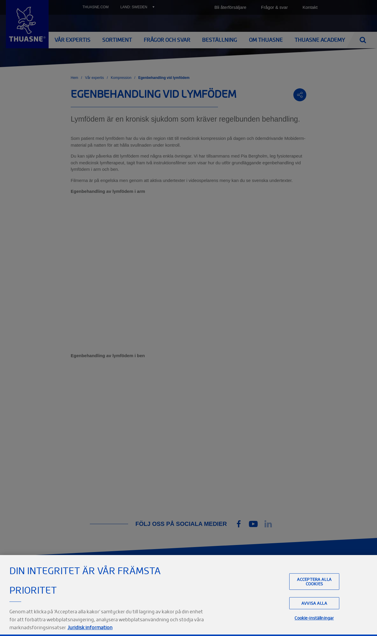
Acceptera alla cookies (314, 581)
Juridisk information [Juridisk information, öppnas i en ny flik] (90, 627)
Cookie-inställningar (314, 618)
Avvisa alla (314, 603)
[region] (188, 595)
